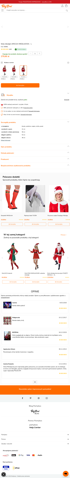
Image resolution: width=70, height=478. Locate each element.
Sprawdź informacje (34, 111)
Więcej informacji (5, 140)
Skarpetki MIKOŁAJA (7, 215)
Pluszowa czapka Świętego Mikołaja (58, 215)
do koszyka (20, 85)
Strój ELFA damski (7, 273)
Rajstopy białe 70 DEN (30, 215)
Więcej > (63, 235)
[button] (3, 474)
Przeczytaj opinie (27, 108)
